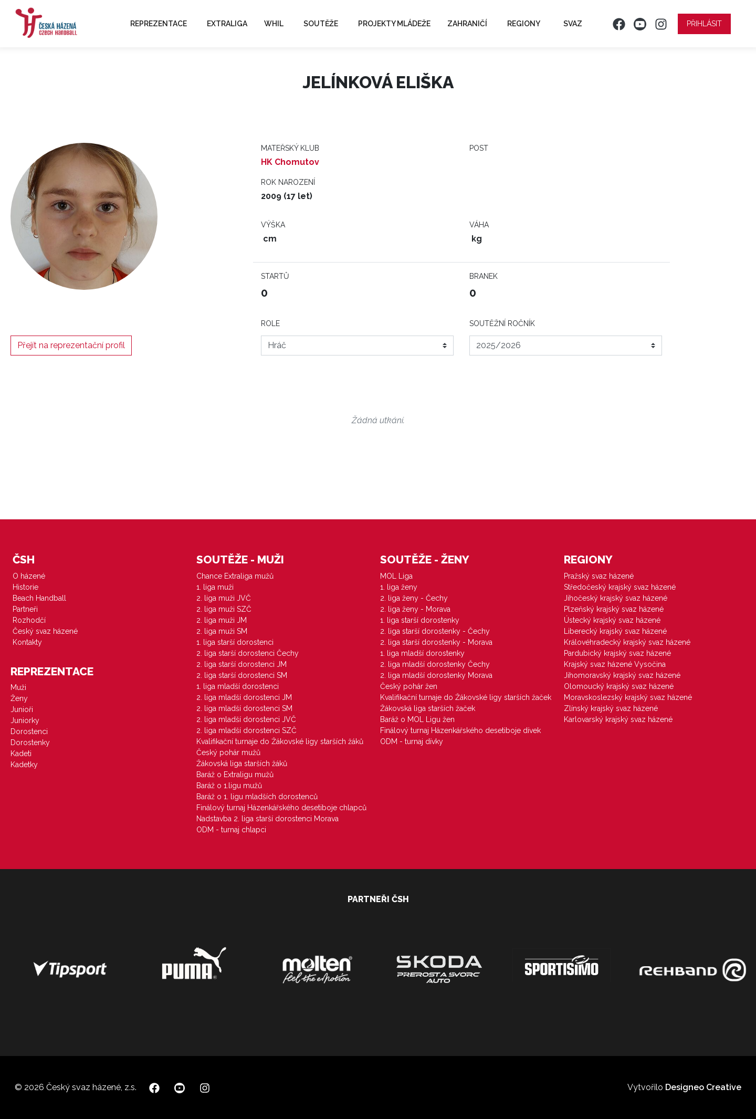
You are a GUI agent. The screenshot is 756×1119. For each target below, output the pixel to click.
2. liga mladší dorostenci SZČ (246, 730)
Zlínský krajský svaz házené (611, 708)
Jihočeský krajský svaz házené (615, 598)
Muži (18, 687)
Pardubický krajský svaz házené (617, 653)
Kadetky (24, 764)
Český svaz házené (45, 631)
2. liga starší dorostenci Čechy (247, 653)
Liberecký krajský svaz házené (615, 631)
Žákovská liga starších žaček (427, 708)
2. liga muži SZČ (223, 609)
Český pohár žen (408, 686)
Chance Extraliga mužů (235, 576)
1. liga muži (215, 587)
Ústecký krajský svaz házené (612, 620)
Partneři (25, 609)
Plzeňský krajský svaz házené (614, 609)
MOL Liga (396, 576)
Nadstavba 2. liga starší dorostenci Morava (267, 818)
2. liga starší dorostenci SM (241, 675)
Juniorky (24, 720)
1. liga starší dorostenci (235, 642)
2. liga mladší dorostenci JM (244, 697)
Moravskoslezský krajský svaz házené (628, 697)
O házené (29, 576)
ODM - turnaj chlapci (231, 829)
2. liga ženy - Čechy (414, 598)
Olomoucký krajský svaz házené (619, 686)
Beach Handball (39, 598)
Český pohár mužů (228, 752)
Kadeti (21, 753)
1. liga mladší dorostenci (237, 686)
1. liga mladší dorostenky (422, 653)
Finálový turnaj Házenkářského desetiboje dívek (460, 730)
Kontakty (27, 642)
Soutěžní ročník (502, 323)
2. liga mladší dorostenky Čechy (435, 664)
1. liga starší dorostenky (419, 620)
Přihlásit (704, 23)
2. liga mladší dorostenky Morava (436, 675)
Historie (25, 587)
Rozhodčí (29, 620)
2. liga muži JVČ (223, 598)
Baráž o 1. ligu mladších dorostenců (257, 796)
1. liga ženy (398, 587)
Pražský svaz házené (599, 576)
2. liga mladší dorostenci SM (244, 708)
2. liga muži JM (221, 620)
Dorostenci (29, 731)
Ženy (19, 698)
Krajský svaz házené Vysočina (615, 664)
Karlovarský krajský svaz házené (618, 719)
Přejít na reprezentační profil (71, 345)
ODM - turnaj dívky (411, 741)
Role (270, 323)
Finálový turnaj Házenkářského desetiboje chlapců (281, 807)
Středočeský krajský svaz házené (620, 587)
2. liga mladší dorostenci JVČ (246, 719)
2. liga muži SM (221, 631)
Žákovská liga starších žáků (241, 763)
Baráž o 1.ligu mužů (229, 785)
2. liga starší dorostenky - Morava (436, 642)
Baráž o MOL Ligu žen (417, 719)
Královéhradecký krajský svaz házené (627, 642)
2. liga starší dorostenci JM (241, 664)
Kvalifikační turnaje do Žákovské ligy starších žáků (279, 741)
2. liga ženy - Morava (415, 609)
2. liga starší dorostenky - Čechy (435, 631)
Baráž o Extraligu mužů (235, 774)
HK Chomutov (290, 162)
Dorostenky (30, 742)
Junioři (21, 709)
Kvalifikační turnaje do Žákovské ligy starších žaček (465, 697)
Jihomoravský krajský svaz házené (622, 675)
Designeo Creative (703, 1087)
